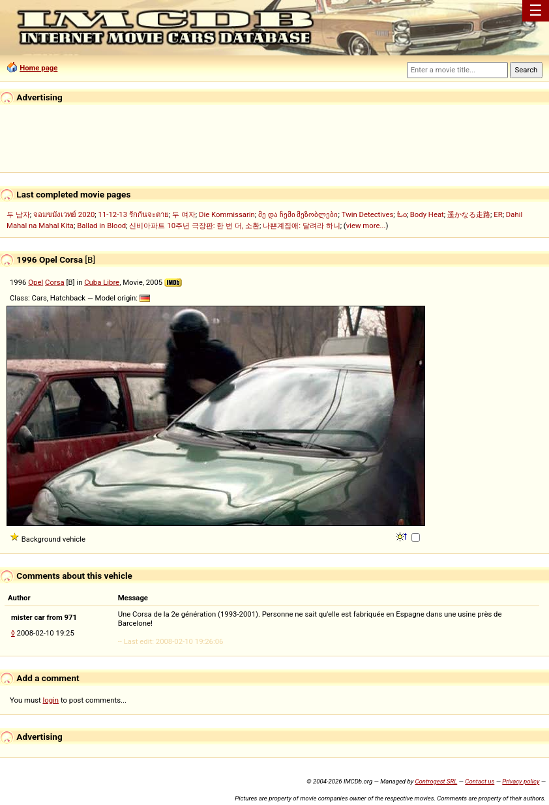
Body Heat (427, 214)
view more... (366, 225)
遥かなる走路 (468, 214)
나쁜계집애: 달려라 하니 (301, 225)
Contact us (479, 781)
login (51, 700)
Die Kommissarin (227, 214)
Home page (38, 67)
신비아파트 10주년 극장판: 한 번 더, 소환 (194, 225)
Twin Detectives (368, 214)
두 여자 (184, 214)
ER (498, 214)
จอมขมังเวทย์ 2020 (64, 214)
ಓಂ (402, 214)
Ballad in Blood (101, 225)
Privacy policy (520, 781)
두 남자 (18, 214)
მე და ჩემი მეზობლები (298, 214)
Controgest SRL (436, 781)
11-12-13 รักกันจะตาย (133, 214)
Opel (35, 282)
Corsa (55, 282)
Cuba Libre (101, 282)
